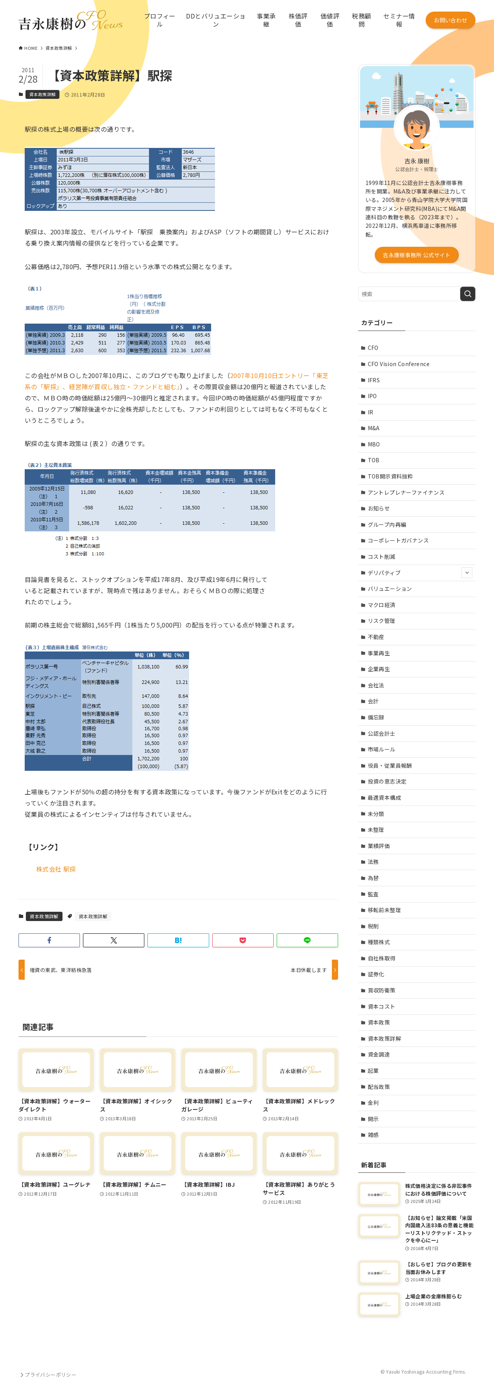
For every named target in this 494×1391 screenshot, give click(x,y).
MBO (374, 444)
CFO (373, 347)
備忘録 (376, 717)
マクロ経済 (382, 605)
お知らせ (379, 508)
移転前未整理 (384, 910)
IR (371, 412)
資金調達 (379, 1054)
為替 (373, 878)
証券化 (376, 974)
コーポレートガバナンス (398, 540)
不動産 (376, 637)
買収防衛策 (382, 990)
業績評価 (379, 846)
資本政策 (379, 1022)
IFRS (374, 380)
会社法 (376, 685)
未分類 (376, 814)
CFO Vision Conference (399, 364)
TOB (374, 460)
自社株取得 (382, 958)
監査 (373, 894)
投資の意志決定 (387, 781)
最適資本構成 (384, 797)
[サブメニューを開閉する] (467, 572)
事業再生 (379, 653)
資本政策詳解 (42, 94)
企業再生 (379, 669)
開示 (373, 1119)
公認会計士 (382, 733)
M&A (374, 428)
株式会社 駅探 (56, 869)
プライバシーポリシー (47, 1374)
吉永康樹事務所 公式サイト (417, 255)
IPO (372, 396)
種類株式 (379, 942)
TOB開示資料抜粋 (390, 476)
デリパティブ (420, 572)
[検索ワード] (416, 294)
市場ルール (382, 749)
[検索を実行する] (467, 294)
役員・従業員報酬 (390, 765)
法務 (373, 861)
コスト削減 (382, 556)
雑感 (373, 1134)
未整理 (376, 829)
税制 (373, 926)
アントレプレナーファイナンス (406, 492)
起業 (373, 1070)
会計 (373, 701)
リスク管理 (382, 620)
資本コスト (382, 1006)
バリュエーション (390, 588)
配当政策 (379, 1087)
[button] (49, 940)
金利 (373, 1102)
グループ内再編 (387, 524)
